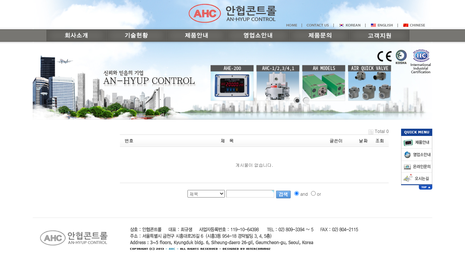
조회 (379, 140)
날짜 (363, 140)
